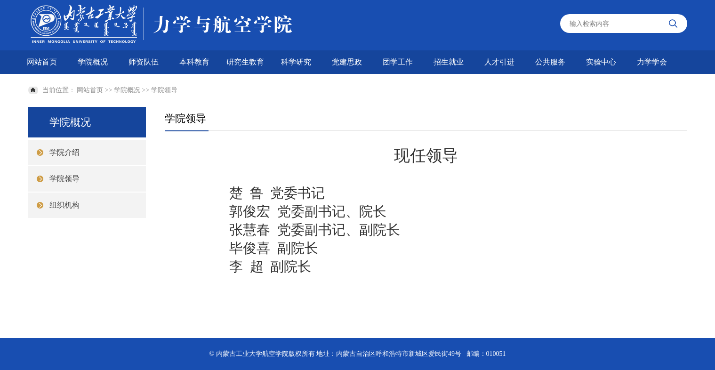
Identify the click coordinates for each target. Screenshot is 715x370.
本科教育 (194, 62)
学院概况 (93, 62)
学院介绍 (64, 152)
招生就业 (449, 62)
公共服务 (550, 62)
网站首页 (42, 62)
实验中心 (601, 62)
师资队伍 (144, 62)
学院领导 (164, 90)
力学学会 (652, 62)
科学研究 (296, 62)
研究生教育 (245, 62)
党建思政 (347, 62)
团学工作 (398, 62)
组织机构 (64, 205)
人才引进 (499, 62)
